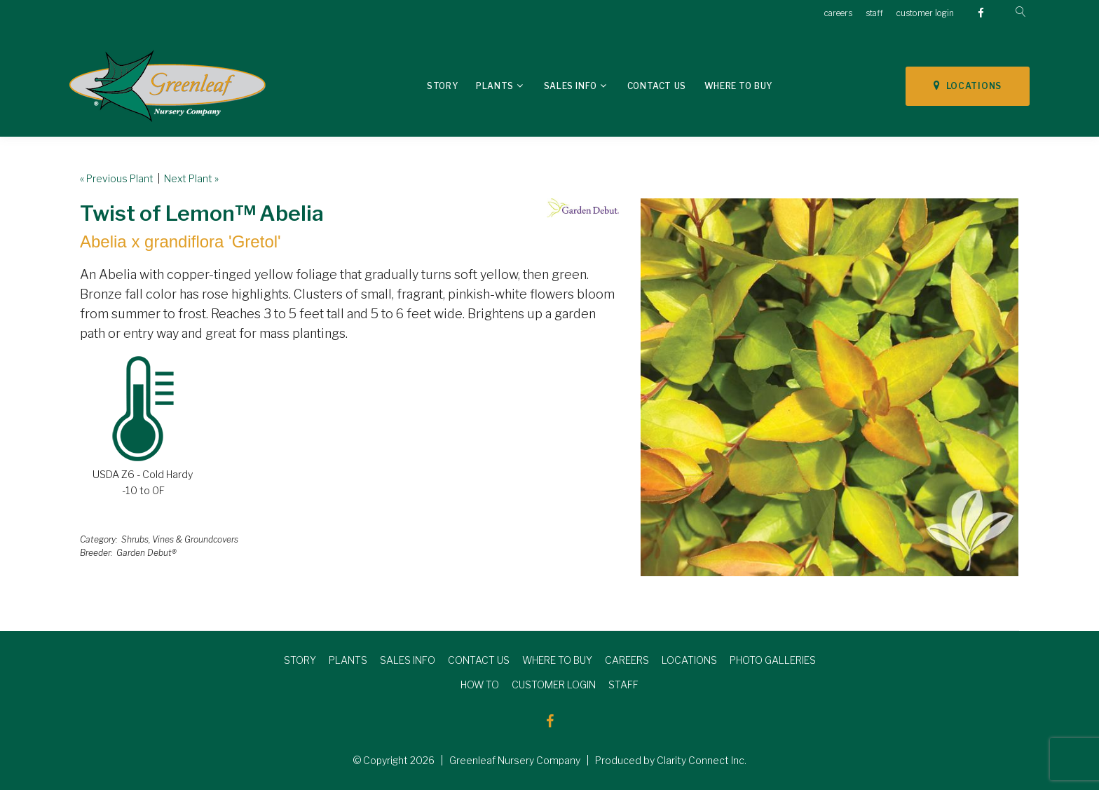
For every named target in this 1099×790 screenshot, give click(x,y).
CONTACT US (479, 660)
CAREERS (627, 660)
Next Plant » (191, 178)
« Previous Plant (116, 178)
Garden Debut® (146, 552)
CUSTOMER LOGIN (554, 684)
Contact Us (656, 86)
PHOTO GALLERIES (773, 660)
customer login (925, 13)
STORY (300, 660)
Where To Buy (738, 86)
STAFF (623, 684)
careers (838, 13)
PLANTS (348, 660)
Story (442, 86)
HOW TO (479, 684)
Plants (495, 86)
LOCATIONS (968, 85)
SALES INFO (407, 660)
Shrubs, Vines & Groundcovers (179, 539)
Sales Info (570, 86)
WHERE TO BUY (557, 660)
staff (874, 13)
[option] (829, 387)
